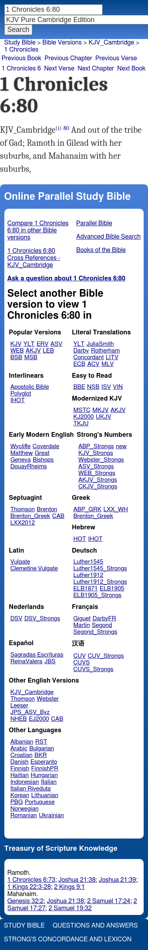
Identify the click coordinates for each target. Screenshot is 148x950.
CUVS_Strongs (93, 669)
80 (66, 128)
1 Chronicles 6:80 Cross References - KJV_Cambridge (33, 258)
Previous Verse (116, 58)
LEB (48, 351)
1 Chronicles (21, 49)
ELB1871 (85, 589)
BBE (79, 387)
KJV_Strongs (95, 453)
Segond (102, 625)
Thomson (22, 509)
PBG (16, 802)
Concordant (88, 357)
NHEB (18, 719)
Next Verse (59, 68)
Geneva (20, 460)
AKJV (33, 351)
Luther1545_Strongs (100, 568)
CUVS (81, 663)
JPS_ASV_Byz (30, 712)
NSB (93, 387)
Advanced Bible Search (108, 237)
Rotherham (105, 351)
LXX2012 (22, 523)
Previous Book (21, 58)
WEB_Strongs (96, 473)
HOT (79, 539)
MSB (30, 357)
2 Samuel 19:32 (70, 908)
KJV (15, 344)
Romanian (23, 815)
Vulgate (20, 562)
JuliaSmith (100, 344)
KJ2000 (83, 417)
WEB (17, 351)
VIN (118, 387)
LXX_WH (115, 509)
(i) (59, 128)
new (121, 446)
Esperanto (43, 762)
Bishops (43, 460)
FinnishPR (44, 769)
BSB (16, 357)
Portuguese (40, 802)
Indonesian (24, 782)
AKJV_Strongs (97, 480)
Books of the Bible (101, 250)
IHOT (17, 400)
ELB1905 (112, 589)
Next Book (131, 68)
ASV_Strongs (96, 466)
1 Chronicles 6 (21, 68)
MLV (107, 364)
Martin (81, 625)
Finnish (19, 769)
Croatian (21, 755)
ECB (79, 364)
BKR (40, 755)
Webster (48, 699)
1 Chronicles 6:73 (31, 880)
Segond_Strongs (95, 632)
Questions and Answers (95, 925)
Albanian (21, 742)
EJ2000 (39, 719)
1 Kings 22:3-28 (29, 887)
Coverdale (46, 446)
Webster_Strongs (101, 460)
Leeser (19, 706)
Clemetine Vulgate (34, 568)
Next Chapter (96, 68)
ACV (93, 364)
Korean (19, 795)
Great (42, 453)
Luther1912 (88, 575)
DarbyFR (104, 619)
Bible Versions (62, 42)
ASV (56, 344)
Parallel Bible (94, 223)
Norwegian (24, 809)
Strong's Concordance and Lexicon (67, 939)
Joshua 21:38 (77, 880)
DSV (16, 619)
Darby (81, 351)
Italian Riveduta (30, 789)
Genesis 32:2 (25, 901)
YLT (28, 344)
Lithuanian (44, 795)
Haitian (19, 775)
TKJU (81, 424)
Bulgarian (41, 748)
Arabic (18, 748)
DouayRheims (28, 466)
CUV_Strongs (106, 656)
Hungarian (44, 775)
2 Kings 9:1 (69, 887)
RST (41, 742)
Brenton (47, 509)
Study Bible (20, 42)
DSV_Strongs (42, 619)
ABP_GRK (87, 509)
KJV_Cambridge (111, 42)
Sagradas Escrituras (36, 655)
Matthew (21, 453)
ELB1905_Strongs (97, 595)
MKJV (100, 410)
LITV (112, 357)
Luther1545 (88, 562)
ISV (106, 387)
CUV (79, 656)
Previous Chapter (68, 58)
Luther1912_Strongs (100, 582)
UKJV (103, 417)
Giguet (82, 619)
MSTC (81, 410)
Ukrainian (51, 815)
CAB (58, 516)
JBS (49, 661)
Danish (19, 762)
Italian (49, 782)
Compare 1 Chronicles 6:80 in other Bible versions (38, 230)
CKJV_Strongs (97, 487)
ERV (43, 344)
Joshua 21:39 (117, 880)
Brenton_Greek (30, 516)
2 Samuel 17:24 (108, 901)
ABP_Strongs (96, 446)
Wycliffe (20, 446)
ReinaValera (26, 661)
